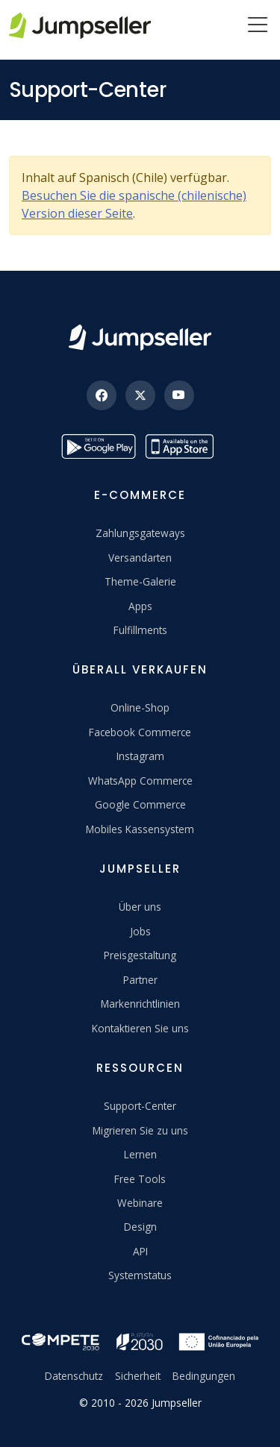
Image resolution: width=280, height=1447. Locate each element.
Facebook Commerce (140, 732)
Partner (140, 980)
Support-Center (140, 1106)
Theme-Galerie (140, 581)
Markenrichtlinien (140, 1003)
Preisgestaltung (140, 955)
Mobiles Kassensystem (140, 829)
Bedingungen (203, 1376)
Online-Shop (140, 707)
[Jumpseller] (140, 337)
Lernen (140, 1154)
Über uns (140, 907)
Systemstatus (140, 1275)
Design (140, 1227)
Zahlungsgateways (140, 533)
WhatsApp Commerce (140, 780)
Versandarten (140, 557)
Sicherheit (138, 1376)
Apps (140, 606)
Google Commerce (140, 804)
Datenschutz (74, 1376)
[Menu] (257, 26)
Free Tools (140, 1179)
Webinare (140, 1203)
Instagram (140, 756)
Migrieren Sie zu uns (140, 1130)
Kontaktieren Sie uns (140, 1028)
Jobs (140, 931)
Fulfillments (140, 630)
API (140, 1251)
